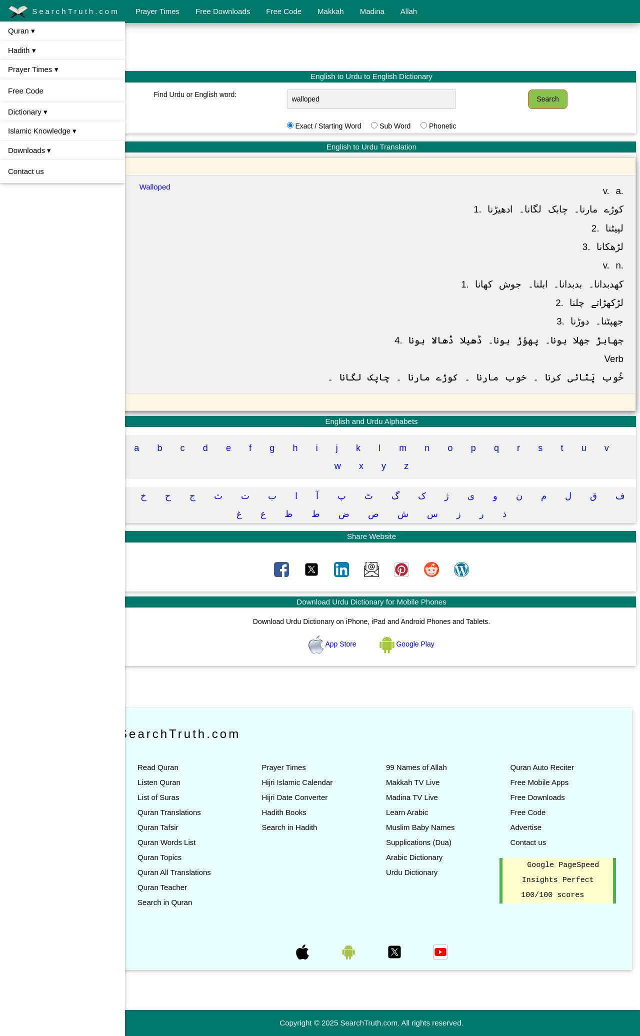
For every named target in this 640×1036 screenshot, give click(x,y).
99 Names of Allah (427, 767)
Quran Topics (182, 857)
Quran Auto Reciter (548, 767)
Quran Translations (191, 812)
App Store (344, 644)
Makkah (331, 11)
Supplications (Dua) (429, 842)
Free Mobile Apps (545, 782)
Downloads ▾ (29, 150)
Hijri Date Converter (311, 797)
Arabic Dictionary (425, 857)
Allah (408, 11)
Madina (372, 11)
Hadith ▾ (22, 50)
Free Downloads (223, 11)
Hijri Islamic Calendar (313, 782)
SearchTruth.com (64, 12)
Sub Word (406, 126)
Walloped (175, 186)
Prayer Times (158, 11)
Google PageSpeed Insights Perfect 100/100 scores (563, 880)
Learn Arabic (418, 812)
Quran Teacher (184, 887)
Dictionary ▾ (28, 112)
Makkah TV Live (423, 782)
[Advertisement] (382, 46)
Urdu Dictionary (422, 872)
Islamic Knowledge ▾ (42, 130)
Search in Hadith (306, 827)
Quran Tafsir (180, 827)
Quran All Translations (196, 872)
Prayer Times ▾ (33, 69)
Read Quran (180, 767)
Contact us (26, 171)
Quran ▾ (21, 30)
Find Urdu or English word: (213, 94)
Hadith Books (300, 812)
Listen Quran (181, 782)
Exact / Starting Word (339, 126)
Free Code (284, 11)
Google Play (418, 644)
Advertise (531, 827)
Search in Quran (187, 902)
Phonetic (453, 126)
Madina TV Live (423, 797)
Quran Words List (189, 842)
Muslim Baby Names (431, 827)
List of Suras (180, 797)
